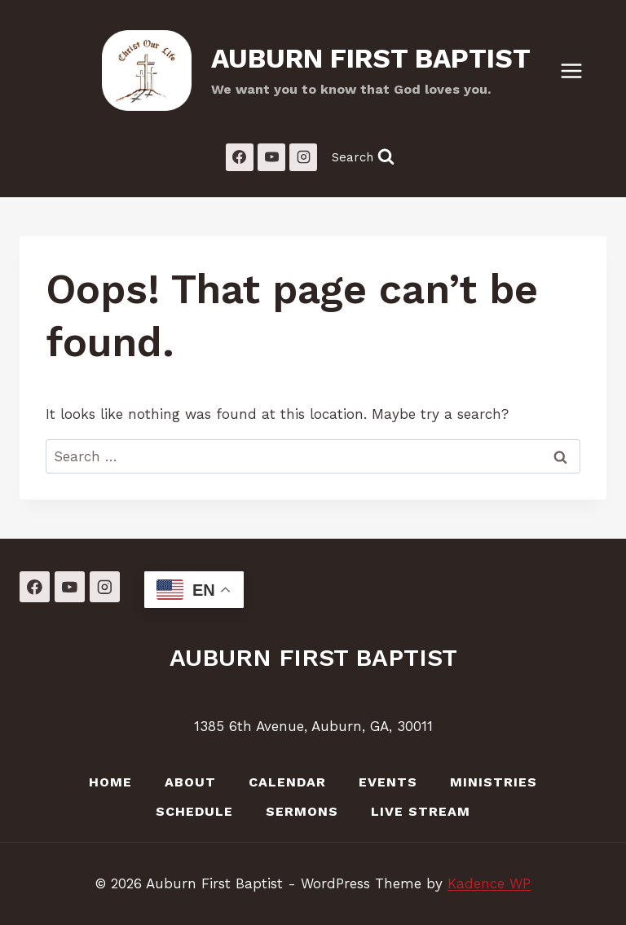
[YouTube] (271, 157)
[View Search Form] (362, 157)
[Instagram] (303, 157)
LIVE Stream (420, 811)
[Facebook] (239, 157)
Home (110, 782)
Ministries (493, 782)
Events (388, 782)
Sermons (302, 811)
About (190, 782)
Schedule (194, 811)
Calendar (287, 782)
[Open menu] (579, 70)
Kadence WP (489, 883)
